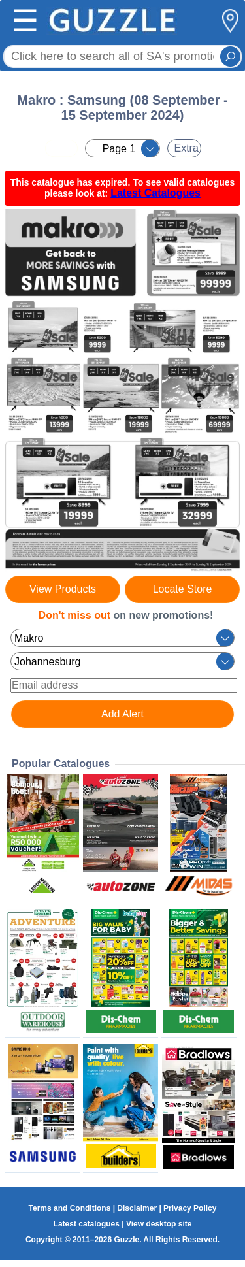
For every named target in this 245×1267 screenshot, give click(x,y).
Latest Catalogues (155, 193)
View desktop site (158, 1223)
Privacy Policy (189, 1208)
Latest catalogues (87, 1223)
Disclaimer (137, 1208)
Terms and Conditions (70, 1208)
